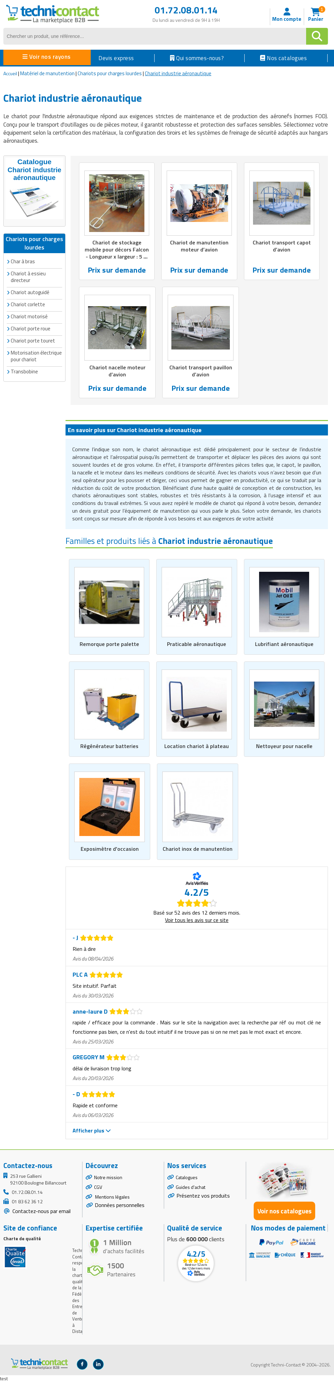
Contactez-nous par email (41, 1221)
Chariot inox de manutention (197, 855)
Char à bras (23, 260)
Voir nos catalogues (284, 1221)
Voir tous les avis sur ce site (196, 930)
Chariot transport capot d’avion (281, 246)
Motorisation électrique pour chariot (36, 354)
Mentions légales (112, 1206)
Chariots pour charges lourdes (110, 73)
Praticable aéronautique (196, 645)
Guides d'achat (190, 1197)
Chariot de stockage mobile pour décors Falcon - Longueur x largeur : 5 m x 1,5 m (117, 253)
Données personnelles (119, 1215)
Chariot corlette (28, 303)
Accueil (10, 73)
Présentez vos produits (203, 1205)
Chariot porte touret (33, 339)
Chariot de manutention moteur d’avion (199, 246)
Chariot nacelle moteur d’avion (117, 372)
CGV (98, 1197)
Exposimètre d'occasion (109, 855)
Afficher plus (92, 1140)
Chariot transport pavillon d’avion (201, 372)
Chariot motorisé (29, 315)
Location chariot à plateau (196, 748)
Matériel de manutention (47, 73)
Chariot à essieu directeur (28, 275)
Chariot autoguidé (30, 291)
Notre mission (108, 1187)
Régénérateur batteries (109, 748)
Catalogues (187, 1187)
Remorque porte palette (109, 645)
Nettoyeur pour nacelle (284, 748)
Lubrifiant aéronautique (284, 645)
